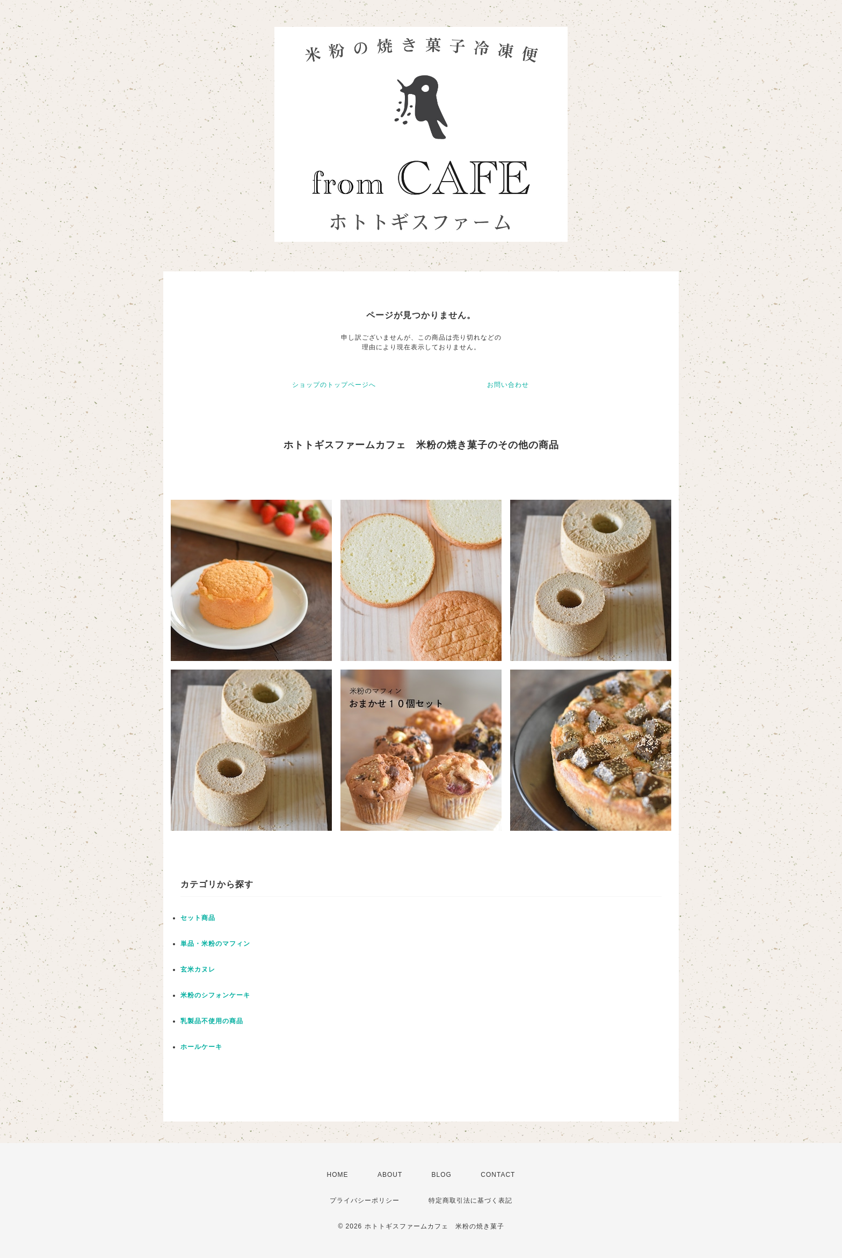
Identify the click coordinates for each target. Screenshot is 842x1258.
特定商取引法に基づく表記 (470, 1200)
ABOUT (390, 1174)
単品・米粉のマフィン (215, 943)
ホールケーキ (201, 1047)
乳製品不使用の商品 (211, 1021)
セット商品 (197, 918)
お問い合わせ (508, 385)
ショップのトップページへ (334, 385)
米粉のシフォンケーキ (215, 995)
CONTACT (498, 1174)
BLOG (442, 1174)
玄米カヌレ (197, 969)
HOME (338, 1174)
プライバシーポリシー (365, 1200)
